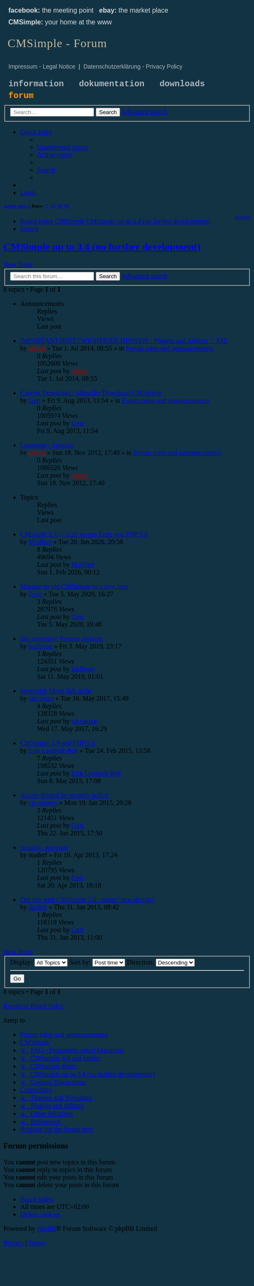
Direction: (161, 962)
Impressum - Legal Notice (42, 66)
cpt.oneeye (43, 802)
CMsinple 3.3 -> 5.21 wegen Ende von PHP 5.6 (84, 534)
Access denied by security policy (64, 795)
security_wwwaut (44, 847)
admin (37, 348)
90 (66, 205)
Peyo (35, 594)
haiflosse (40, 646)
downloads (182, 84)
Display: (39, 962)
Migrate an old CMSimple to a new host (74, 586)
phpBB (46, 1228)
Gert (34, 400)
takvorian (41, 698)
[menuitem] (62, 147)
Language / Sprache (46, 445)
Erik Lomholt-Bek (53, 750)
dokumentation (111, 84)
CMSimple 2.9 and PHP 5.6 (57, 743)
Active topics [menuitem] (16, 205)
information (36, 84)
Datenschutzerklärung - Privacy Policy (133, 66)
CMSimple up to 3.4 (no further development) (102, 246)
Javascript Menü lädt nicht (55, 690)
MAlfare (40, 541)
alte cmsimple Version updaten (61, 638)
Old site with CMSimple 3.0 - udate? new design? (87, 899)
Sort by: (97, 962)
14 (52, 205)
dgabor (38, 907)
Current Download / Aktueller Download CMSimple (90, 392)
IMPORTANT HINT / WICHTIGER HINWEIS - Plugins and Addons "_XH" (124, 340)
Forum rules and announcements (169, 348)
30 (59, 205)
